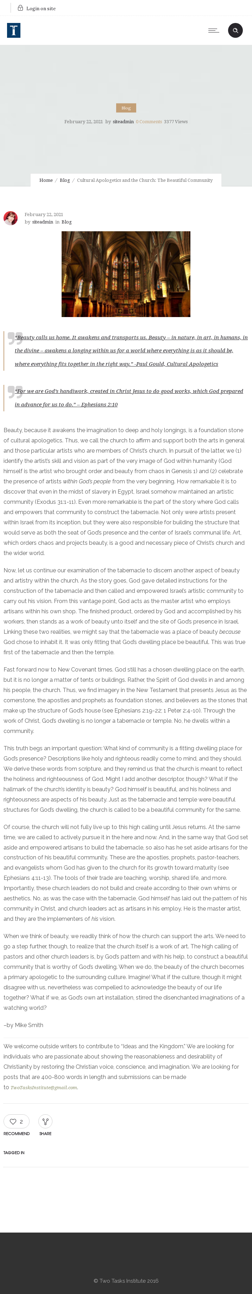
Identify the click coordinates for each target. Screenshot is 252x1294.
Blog (65, 180)
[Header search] (235, 29)
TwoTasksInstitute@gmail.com (44, 1087)
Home (46, 180)
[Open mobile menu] (215, 30)
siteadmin (123, 121)
